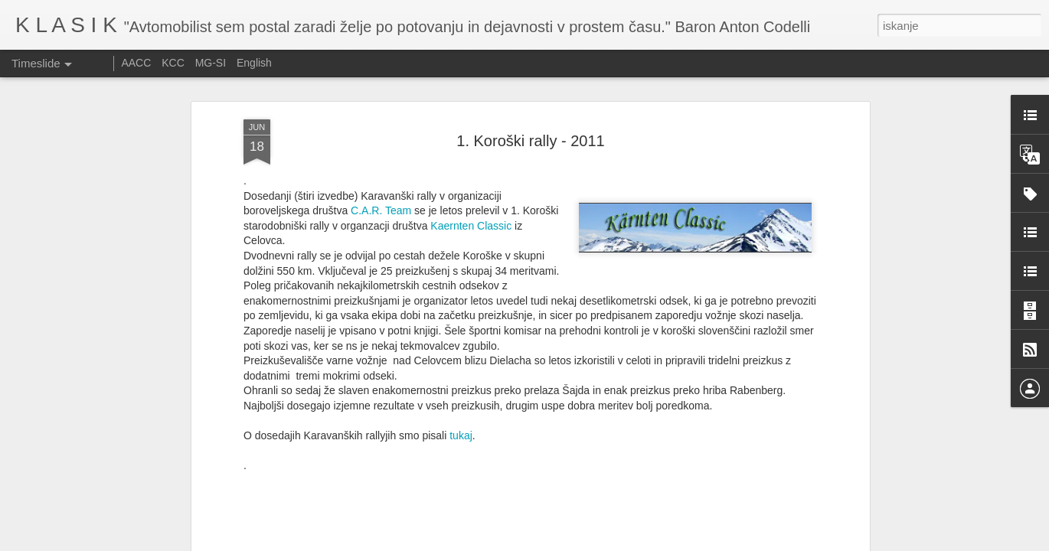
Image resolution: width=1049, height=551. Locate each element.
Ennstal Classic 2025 (725, 528)
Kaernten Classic (470, 108)
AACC (136, 63)
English (254, 63)
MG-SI (210, 63)
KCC (173, 63)
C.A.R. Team (381, 93)
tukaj (460, 317)
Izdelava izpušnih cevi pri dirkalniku (758, 501)
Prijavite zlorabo (617, 542)
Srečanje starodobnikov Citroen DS (552, 504)
